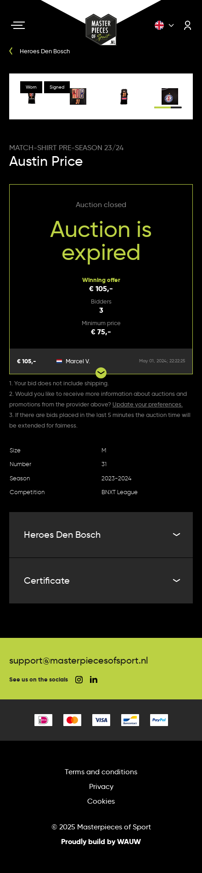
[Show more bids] (101, 372)
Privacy (101, 786)
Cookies (101, 801)
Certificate (101, 580)
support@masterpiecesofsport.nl (78, 660)
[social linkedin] (93, 679)
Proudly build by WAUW (101, 841)
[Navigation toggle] (18, 25)
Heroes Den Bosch (101, 534)
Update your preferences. (147, 404)
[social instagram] (79, 679)
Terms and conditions (101, 771)
